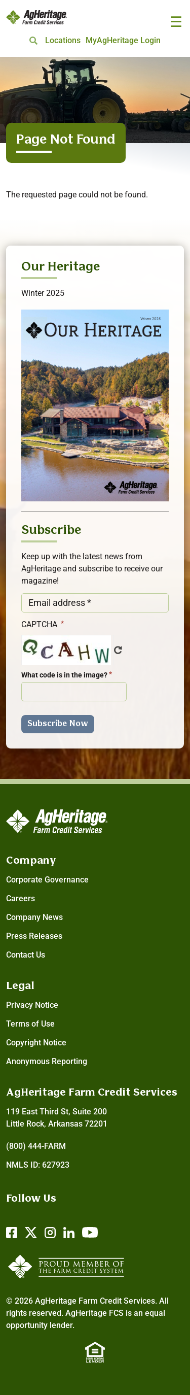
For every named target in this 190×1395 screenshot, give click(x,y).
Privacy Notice (32, 1005)
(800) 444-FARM (36, 1146)
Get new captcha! (118, 650)
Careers (20, 898)
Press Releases (34, 936)
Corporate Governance (47, 879)
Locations (63, 40)
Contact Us (25, 955)
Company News (34, 917)
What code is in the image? (64, 675)
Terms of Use (30, 1024)
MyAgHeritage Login (123, 40)
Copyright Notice (36, 1042)
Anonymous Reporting (46, 1061)
